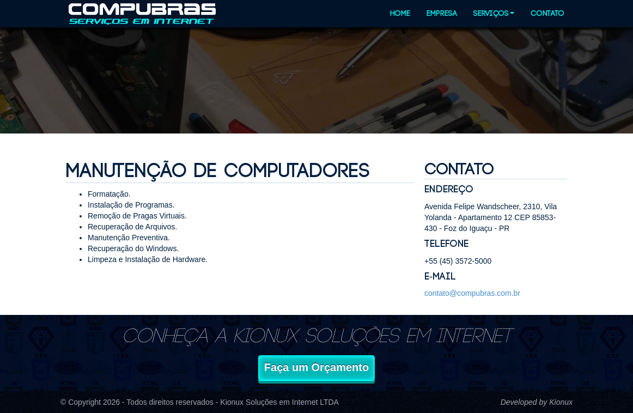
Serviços (493, 13)
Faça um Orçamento (316, 367)
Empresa (442, 13)
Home (400, 13)
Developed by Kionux (537, 402)
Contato (547, 13)
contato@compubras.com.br (472, 293)
